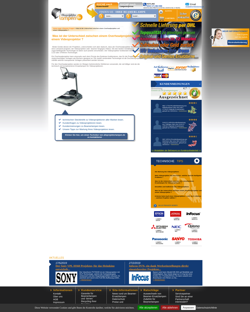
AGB (55, 299)
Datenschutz (118, 299)
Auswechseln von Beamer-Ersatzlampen (154, 295)
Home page (57, 28)
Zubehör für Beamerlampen (151, 300)
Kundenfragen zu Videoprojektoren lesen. (82, 123)
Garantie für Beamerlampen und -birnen (89, 296)
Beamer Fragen (68, 28)
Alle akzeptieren (148, 307)
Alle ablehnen (170, 307)
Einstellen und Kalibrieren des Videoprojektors (172, 187)
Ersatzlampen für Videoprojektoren (89, 66)
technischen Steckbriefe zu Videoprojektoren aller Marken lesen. (93, 120)
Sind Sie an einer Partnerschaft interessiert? (184, 299)
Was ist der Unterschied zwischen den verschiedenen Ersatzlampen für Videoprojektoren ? (174, 182)
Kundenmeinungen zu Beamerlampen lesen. (84, 126)
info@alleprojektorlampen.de (195, 6)
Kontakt (57, 293)
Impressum (58, 302)
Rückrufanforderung (237, 42)
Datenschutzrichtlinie (206, 307)
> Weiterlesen (182, 111)
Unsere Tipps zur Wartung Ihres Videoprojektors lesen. (89, 129)
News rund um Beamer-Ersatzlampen (124, 295)
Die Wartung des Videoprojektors (167, 172)
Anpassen (188, 307)
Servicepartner (182, 293)
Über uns (57, 296)
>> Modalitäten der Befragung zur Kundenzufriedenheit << (176, 150)
